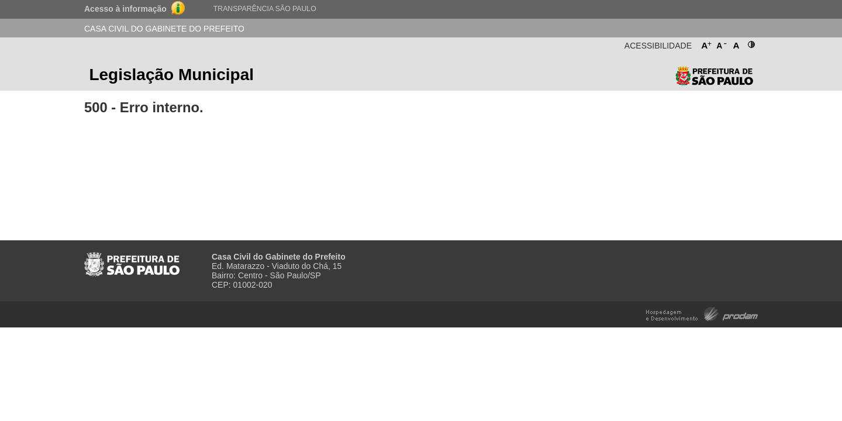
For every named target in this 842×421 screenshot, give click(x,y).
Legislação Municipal (171, 74)
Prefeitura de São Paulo (714, 78)
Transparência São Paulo (264, 9)
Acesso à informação (125, 8)
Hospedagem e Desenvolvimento (702, 313)
